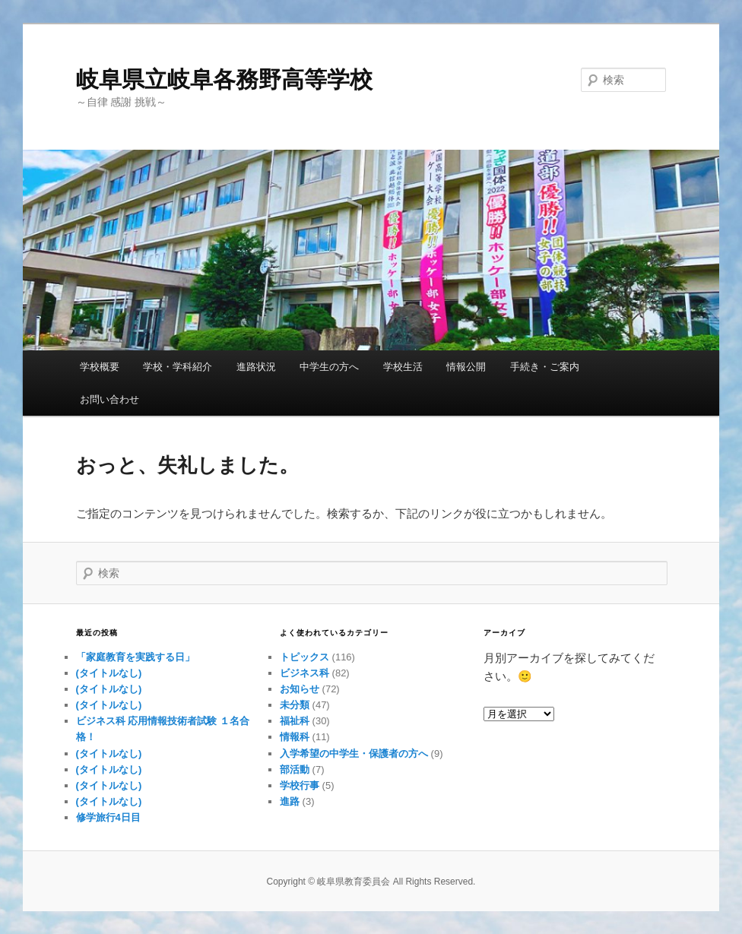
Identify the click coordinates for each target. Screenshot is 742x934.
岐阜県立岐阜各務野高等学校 (224, 79)
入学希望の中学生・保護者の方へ (354, 753)
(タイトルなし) (109, 673)
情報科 (294, 736)
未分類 (294, 705)
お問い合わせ (109, 399)
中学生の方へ (329, 366)
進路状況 (256, 366)
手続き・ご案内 (544, 366)
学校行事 (299, 785)
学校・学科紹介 (177, 366)
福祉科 (294, 721)
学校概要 (99, 366)
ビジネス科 (304, 673)
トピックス (304, 657)
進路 (290, 801)
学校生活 (403, 366)
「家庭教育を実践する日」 (135, 657)
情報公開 (466, 366)
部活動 (294, 769)
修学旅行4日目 (108, 817)
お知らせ (299, 689)
